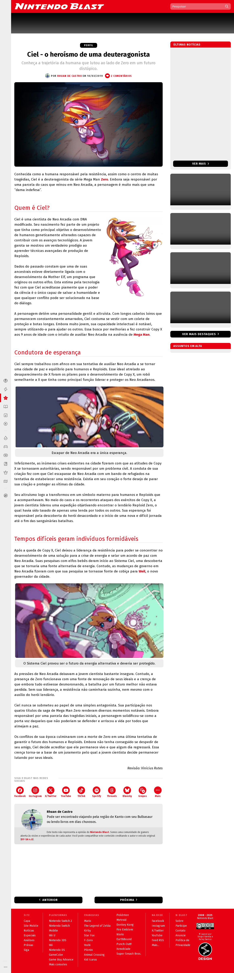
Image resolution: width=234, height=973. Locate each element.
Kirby (87, 930)
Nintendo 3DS (57, 940)
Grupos (142, 792)
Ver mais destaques (199, 334)
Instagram (35, 792)
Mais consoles (58, 964)
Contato (180, 930)
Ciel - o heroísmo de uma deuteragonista (88, 54)
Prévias (28, 945)
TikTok (81, 792)
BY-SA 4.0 (27, 839)
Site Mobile (31, 925)
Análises (29, 940)
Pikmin (88, 950)
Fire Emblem (124, 929)
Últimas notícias (187, 44)
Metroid (121, 920)
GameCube (56, 954)
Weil (142, 571)
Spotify (96, 792)
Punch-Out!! (124, 944)
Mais (158, 792)
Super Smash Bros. (128, 953)
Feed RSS (158, 940)
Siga (26, 950)
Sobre (179, 921)
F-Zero (88, 940)
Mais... (155, 945)
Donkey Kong (125, 924)
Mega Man (142, 334)
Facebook (20, 792)
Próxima (127, 900)
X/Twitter (50, 792)
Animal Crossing (94, 954)
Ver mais (200, 163)
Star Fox (89, 935)
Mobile (53, 930)
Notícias (29, 930)
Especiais (30, 935)
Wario (120, 934)
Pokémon (122, 915)
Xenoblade (123, 949)
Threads (112, 792)
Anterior (50, 900)
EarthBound (124, 939)
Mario (87, 921)
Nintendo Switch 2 (60, 921)
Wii (51, 945)
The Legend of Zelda (97, 925)
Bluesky (127, 792)
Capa (27, 921)
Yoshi (87, 945)
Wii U (52, 935)
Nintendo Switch (59, 925)
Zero (104, 179)
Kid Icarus (90, 959)
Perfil (88, 45)
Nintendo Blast (99, 832)
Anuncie (181, 935)
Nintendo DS (57, 950)
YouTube (66, 792)
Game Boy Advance (61, 959)
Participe (181, 925)
